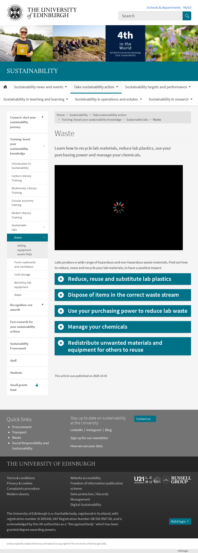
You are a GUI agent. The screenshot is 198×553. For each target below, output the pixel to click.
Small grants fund (24, 387)
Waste (18, 237)
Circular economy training (23, 203)
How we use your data (86, 446)
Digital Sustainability (85, 504)
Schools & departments (164, 7)
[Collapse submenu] (44, 146)
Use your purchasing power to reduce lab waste (127, 310)
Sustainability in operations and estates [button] (107, 99)
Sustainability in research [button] (169, 99)
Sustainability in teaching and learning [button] (34, 99)
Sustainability (78, 115)
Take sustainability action (109, 115)
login (184, 550)
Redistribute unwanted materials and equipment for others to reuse (115, 346)
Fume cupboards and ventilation (25, 264)
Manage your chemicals (97, 326)
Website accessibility (85, 478)
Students (16, 373)
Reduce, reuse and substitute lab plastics (119, 279)
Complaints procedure (23, 488)
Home (61, 115)
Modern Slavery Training (21, 215)
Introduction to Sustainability (21, 166)
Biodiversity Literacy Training (24, 190)
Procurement (22, 427)
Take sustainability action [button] (94, 87)
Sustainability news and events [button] (39, 87)
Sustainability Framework (19, 346)
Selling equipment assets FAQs (24, 250)
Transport (19, 432)
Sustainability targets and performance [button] (156, 87)
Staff (13, 361)
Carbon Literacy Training (21, 178)
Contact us (145, 419)
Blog (108, 430)
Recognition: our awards (21, 307)
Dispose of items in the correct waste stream (123, 294)
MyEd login (180, 521)
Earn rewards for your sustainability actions (22, 326)
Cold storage (22, 274)
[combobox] (150, 15)
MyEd (187, 7)
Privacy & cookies (19, 483)
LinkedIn (76, 430)
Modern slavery (18, 494)
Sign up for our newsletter (89, 438)
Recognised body (81, 524)
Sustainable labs (19, 227)
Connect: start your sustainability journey (23, 122)
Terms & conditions (21, 478)
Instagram (94, 430)
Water (18, 295)
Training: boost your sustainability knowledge (20, 146)
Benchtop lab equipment (22, 285)
